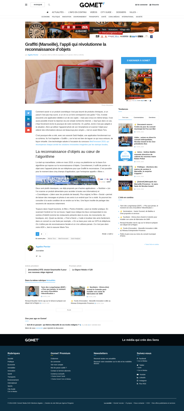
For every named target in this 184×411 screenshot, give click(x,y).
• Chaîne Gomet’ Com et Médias (61, 379)
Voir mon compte (57, 365)
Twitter (140, 365)
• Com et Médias (142, 361)
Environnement (80, 17)
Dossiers (121, 12)
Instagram (142, 381)
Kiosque (37, 5)
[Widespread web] (74, 180)
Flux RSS (141, 384)
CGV (148, 403)
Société (139, 17)
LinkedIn (141, 378)
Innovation (66, 17)
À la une (32, 293)
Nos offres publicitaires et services (163, 403)
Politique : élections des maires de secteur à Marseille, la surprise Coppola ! (145, 170)
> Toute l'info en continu (151, 244)
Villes (133, 12)
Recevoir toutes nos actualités (105, 359)
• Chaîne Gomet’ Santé (58, 376)
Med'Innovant (63, 238)
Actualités (58, 12)
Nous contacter (139, 403)
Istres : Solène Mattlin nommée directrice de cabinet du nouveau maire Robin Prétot (145, 155)
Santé (103, 17)
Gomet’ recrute (119, 403)
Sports (10, 386)
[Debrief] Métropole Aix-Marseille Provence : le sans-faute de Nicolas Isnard (146, 184)
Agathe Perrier (33, 55)
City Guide (106, 12)
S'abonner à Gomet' (138, 60)
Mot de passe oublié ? (59, 368)
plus (69, 310)
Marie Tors (52, 238)
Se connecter (142, 5)
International (128, 17)
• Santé (139, 367)
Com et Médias (12, 391)
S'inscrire (154, 5)
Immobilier (11, 368)
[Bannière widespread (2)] (92, 30)
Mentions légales (37, 403)
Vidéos (93, 12)
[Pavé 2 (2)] (138, 85)
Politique (56, 17)
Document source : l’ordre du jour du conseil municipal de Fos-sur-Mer (145, 126)
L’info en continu (78, 12)
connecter (39, 328)
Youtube (141, 374)
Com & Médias (114, 17)
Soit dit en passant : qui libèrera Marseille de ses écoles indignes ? (53, 325)
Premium (125, 159)
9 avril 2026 (45, 296)
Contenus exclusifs (58, 374)
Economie (46, 17)
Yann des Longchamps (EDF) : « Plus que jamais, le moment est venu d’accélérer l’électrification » (53, 290)
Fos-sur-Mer (125, 130)
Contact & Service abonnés (61, 371)
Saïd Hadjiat (75, 238)
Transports (94, 17)
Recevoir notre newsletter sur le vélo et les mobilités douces (113, 362)
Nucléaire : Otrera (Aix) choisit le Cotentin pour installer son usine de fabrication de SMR (98, 290)
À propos (129, 403)
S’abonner (54, 359)
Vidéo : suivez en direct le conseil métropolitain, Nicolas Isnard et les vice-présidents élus (145, 140)
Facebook (141, 359)
